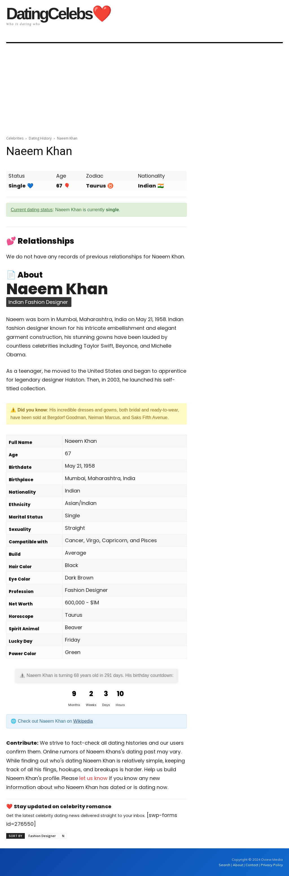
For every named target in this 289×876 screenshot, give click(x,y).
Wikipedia (83, 721)
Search (225, 865)
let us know (93, 778)
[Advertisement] (144, 87)
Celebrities (14, 138)
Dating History (40, 138)
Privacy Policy (272, 865)
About (238, 865)
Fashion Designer (42, 836)
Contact (252, 865)
